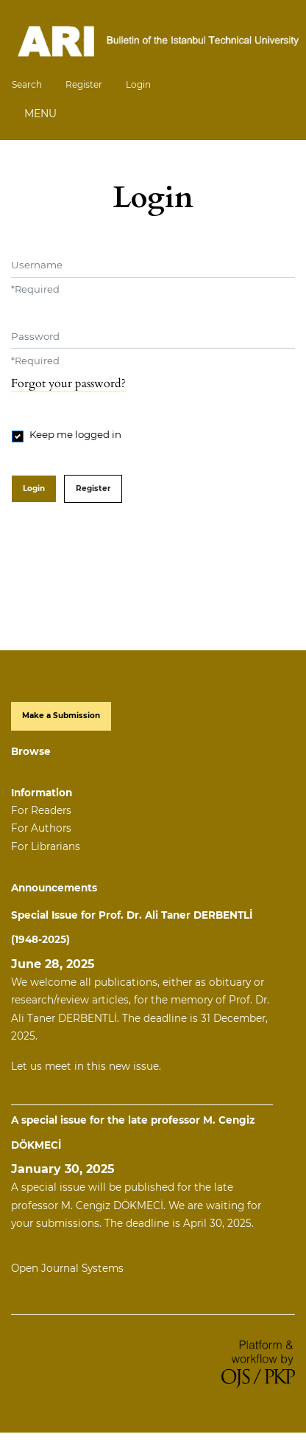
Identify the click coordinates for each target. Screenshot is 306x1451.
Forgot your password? (68, 383)
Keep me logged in (75, 434)
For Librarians (45, 846)
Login (138, 84)
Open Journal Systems (67, 1268)
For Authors (41, 828)
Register (83, 84)
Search (27, 84)
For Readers (41, 810)
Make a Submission (61, 715)
